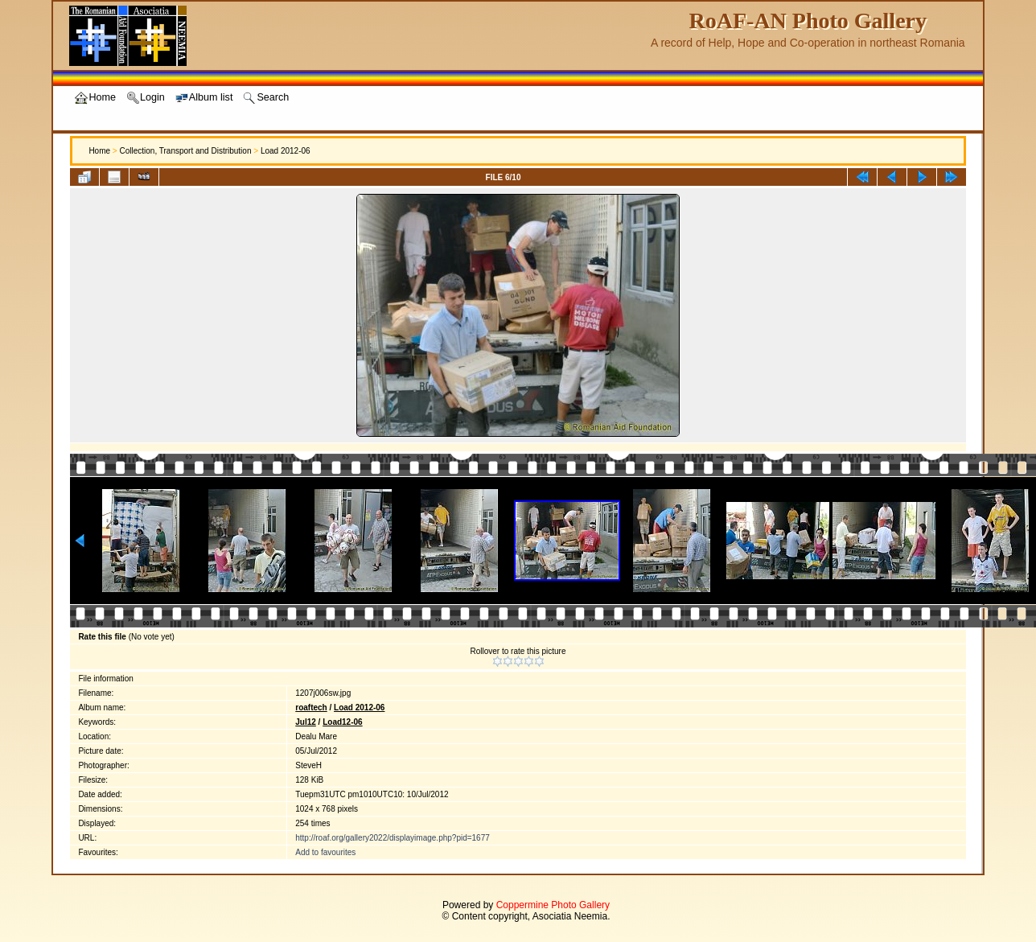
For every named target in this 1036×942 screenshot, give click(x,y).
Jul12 (305, 722)
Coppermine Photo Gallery (553, 905)
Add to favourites (325, 852)
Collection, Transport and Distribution (185, 150)
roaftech (311, 707)
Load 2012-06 (285, 150)
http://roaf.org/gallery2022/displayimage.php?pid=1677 (392, 837)
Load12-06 (342, 722)
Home (99, 150)
